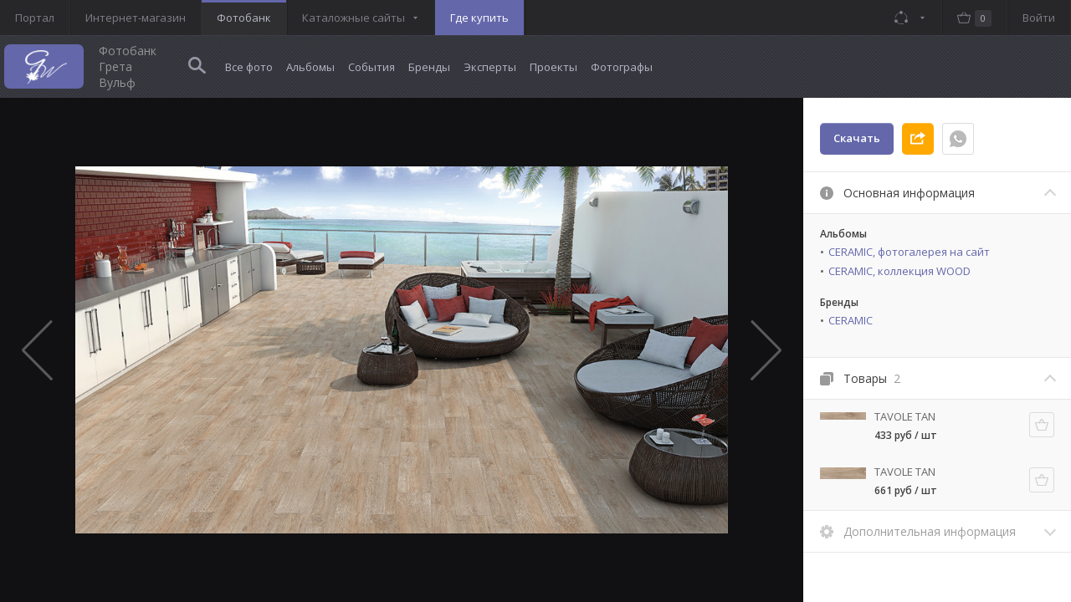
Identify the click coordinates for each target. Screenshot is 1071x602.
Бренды (429, 66)
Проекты (553, 66)
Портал (34, 17)
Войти (1038, 17)
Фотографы (622, 66)
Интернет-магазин (135, 17)
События (371, 66)
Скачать (856, 137)
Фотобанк (244, 17)
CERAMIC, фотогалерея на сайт (909, 251)
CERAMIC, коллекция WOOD (899, 270)
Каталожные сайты (353, 17)
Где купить (479, 17)
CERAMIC (850, 320)
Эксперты (490, 66)
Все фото (249, 66)
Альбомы (310, 66)
